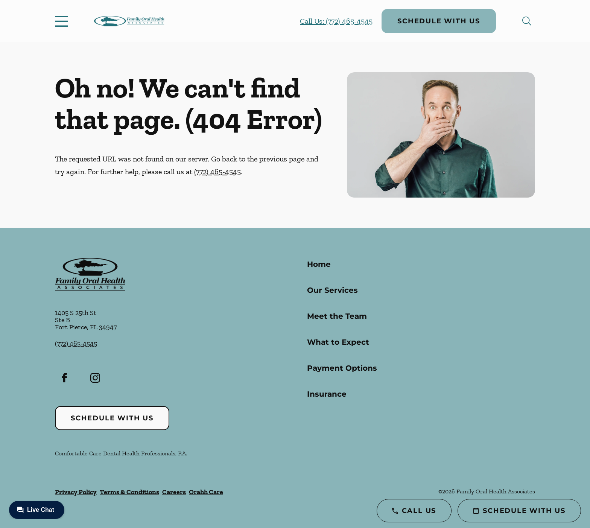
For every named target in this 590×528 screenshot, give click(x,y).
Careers (174, 492)
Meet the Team (337, 316)
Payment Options (342, 368)
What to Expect (338, 342)
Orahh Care (206, 492)
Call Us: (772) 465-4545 (336, 21)
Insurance (327, 394)
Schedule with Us (438, 21)
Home (319, 264)
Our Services (332, 290)
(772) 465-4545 (217, 171)
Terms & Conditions (129, 492)
